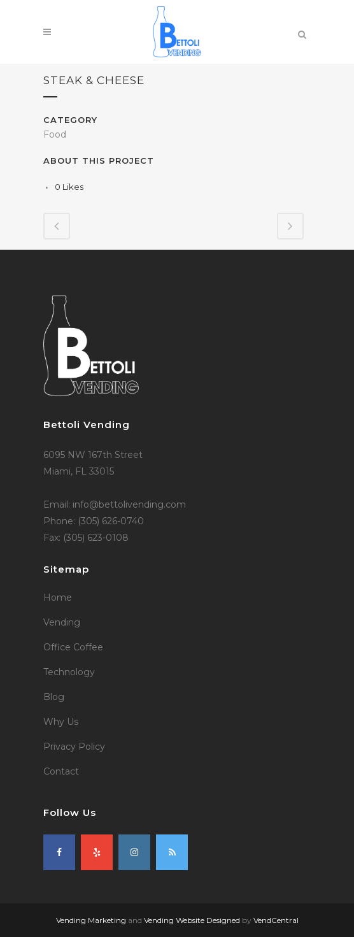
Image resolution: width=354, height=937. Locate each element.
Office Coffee (73, 647)
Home (57, 597)
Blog (53, 697)
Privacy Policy (74, 746)
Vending (61, 622)
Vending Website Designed (192, 920)
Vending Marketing (91, 920)
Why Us (60, 721)
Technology (69, 672)
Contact (61, 771)
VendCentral (276, 920)
